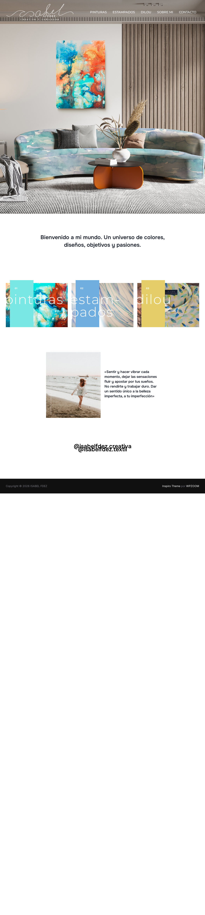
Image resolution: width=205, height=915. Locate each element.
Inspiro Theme (171, 486)
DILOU (146, 12)
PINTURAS (98, 12)
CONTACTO (187, 12)
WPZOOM (192, 486)
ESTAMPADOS (124, 12)
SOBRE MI (165, 12)
